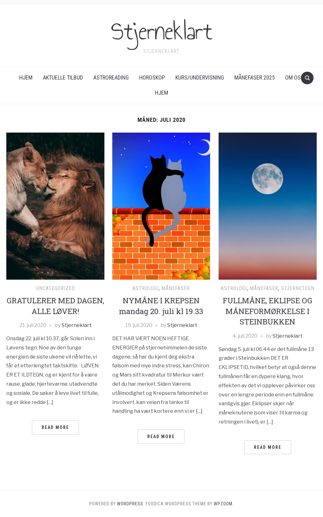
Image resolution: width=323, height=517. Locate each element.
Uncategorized (55, 288)
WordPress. (130, 503)
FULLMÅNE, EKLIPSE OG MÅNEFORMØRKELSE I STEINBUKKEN (267, 311)
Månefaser (176, 288)
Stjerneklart (161, 31)
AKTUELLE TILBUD (63, 77)
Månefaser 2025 (254, 77)
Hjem (25, 77)
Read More (55, 427)
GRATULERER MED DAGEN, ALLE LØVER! (55, 305)
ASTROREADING (111, 77)
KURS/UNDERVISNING (199, 77)
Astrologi (145, 288)
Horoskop (152, 77)
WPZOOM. (224, 503)
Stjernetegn (297, 288)
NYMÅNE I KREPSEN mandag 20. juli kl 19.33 (161, 305)
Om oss (294, 77)
